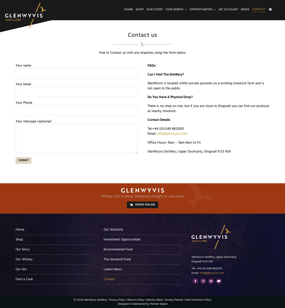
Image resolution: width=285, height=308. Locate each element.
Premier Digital (158, 304)
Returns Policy (135, 300)
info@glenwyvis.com (172, 133)
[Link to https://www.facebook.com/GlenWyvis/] (195, 281)
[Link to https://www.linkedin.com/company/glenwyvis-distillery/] (211, 281)
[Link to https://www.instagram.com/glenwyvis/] (203, 281)
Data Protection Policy (198, 300)
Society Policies (174, 300)
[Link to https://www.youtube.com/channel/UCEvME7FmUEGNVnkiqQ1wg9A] (219, 281)
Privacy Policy (117, 300)
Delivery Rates (154, 300)
